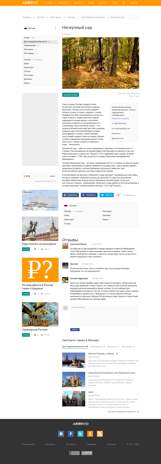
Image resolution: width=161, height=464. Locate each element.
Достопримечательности (92, 17)
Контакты (71, 444)
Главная (26, 17)
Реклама (111, 444)
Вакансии (50, 444)
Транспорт (69, 219)
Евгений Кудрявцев (79, 278)
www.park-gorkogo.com (121, 128)
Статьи (67, 223)
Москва (71, 17)
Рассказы (107, 211)
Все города (56, 17)
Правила (91, 444)
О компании (28, 444)
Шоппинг (107, 215)
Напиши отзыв (78, 307)
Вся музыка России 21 (45, 181)
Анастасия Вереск (78, 244)
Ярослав (74, 264)
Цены (66, 215)
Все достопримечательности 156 (123, 412)
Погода (67, 211)
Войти (134, 3)
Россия (40, 17)
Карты (106, 219)
